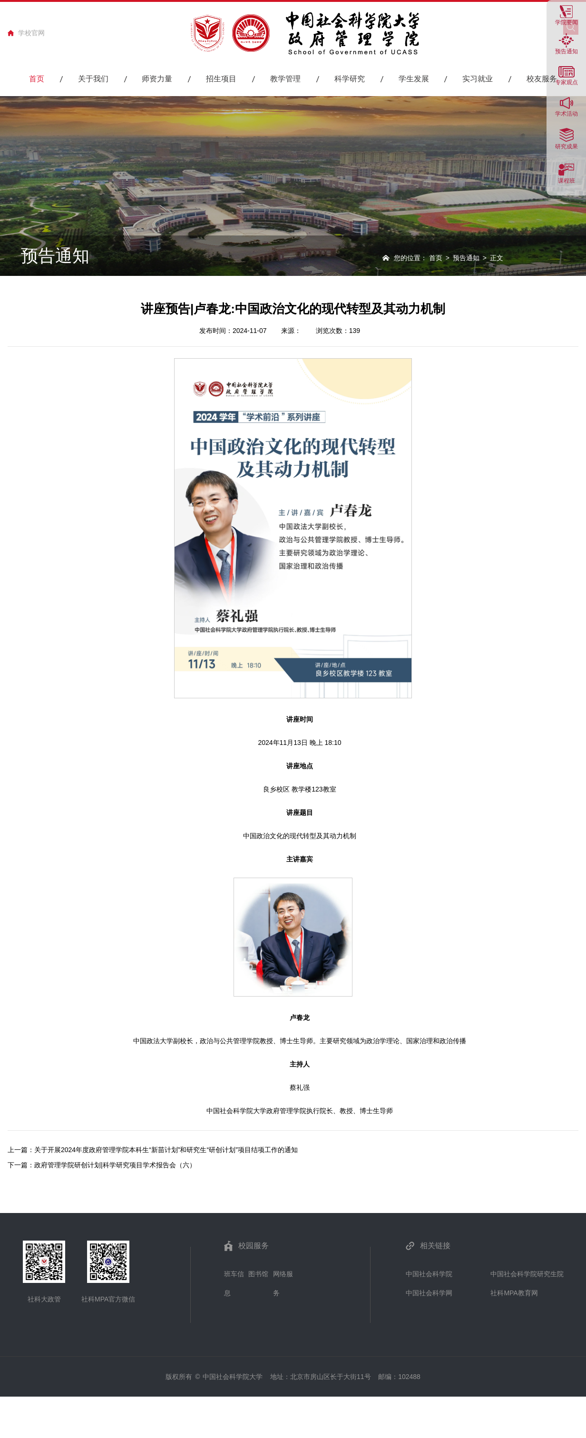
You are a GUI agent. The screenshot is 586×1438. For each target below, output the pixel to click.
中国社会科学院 (429, 1274)
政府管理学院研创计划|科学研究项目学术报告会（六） (115, 1165)
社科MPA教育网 (513, 1293)
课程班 (566, 180)
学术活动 (566, 113)
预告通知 (566, 51)
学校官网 (31, 33)
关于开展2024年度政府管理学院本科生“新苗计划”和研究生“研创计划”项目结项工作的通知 (166, 1150)
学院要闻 (566, 22)
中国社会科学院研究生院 (527, 1274)
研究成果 (566, 146)
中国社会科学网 (429, 1293)
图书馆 (258, 1274)
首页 (435, 258)
